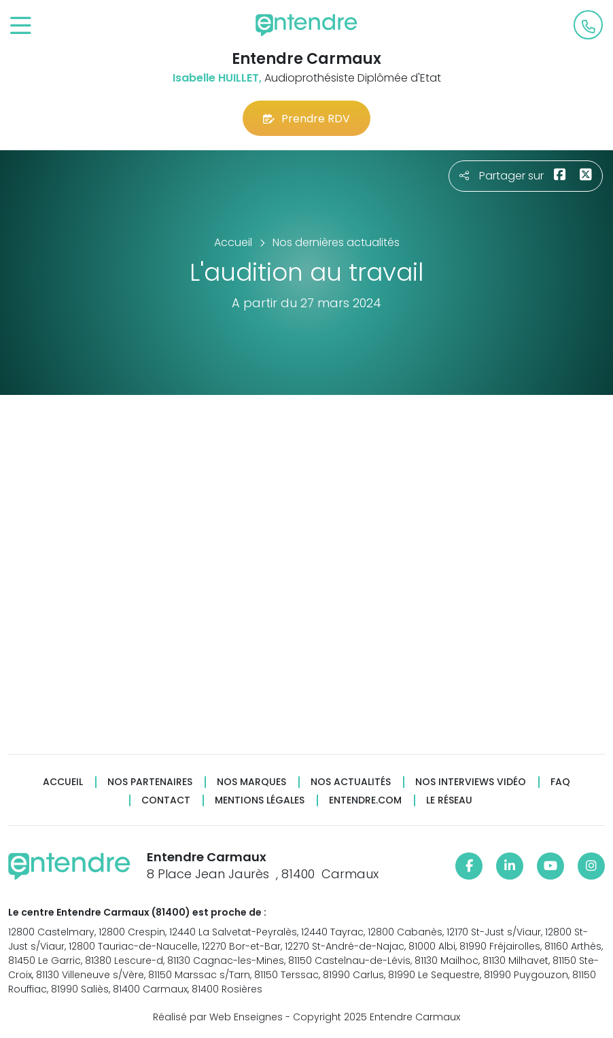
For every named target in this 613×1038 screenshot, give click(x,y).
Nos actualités (351, 782)
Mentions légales (259, 800)
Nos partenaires (149, 782)
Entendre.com (365, 800)
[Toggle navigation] (20, 26)
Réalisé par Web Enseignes (218, 1017)
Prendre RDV (306, 118)
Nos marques (251, 782)
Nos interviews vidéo (470, 782)
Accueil (63, 782)
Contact (165, 800)
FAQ (560, 782)
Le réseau (449, 800)
